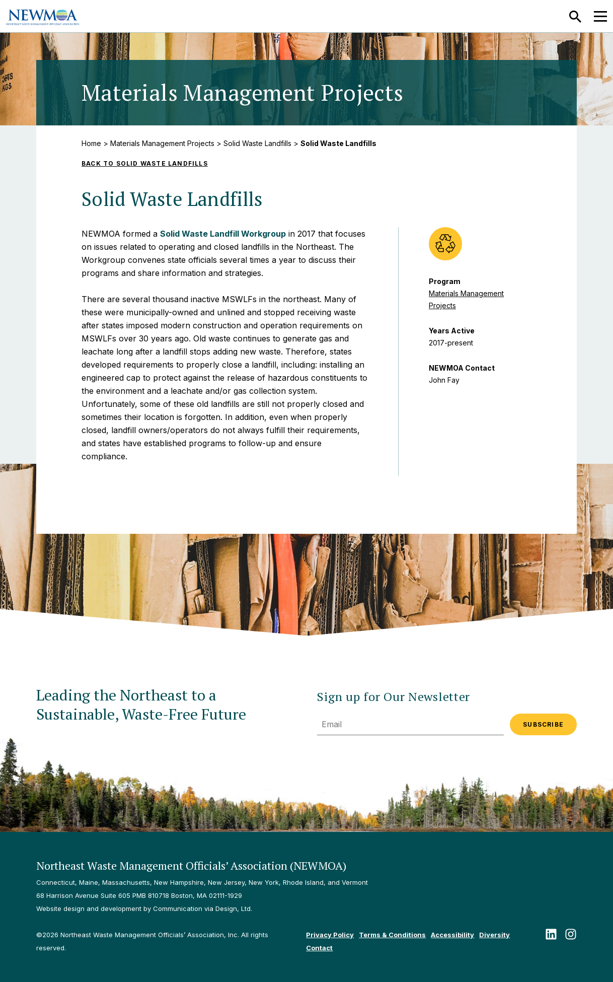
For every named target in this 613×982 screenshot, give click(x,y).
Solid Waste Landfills (257, 143)
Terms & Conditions (392, 935)
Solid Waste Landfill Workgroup (223, 234)
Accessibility (452, 935)
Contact (319, 948)
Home (91, 143)
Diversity (494, 935)
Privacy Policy (330, 935)
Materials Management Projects (162, 143)
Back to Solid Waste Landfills (145, 163)
